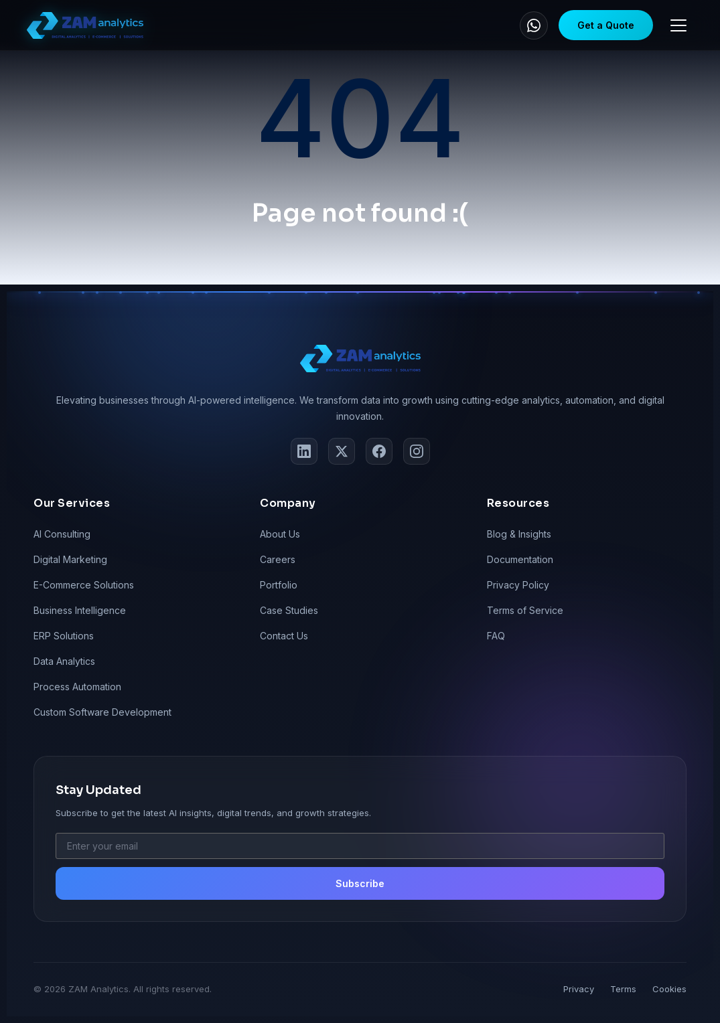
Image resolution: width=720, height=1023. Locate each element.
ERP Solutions (63, 635)
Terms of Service (525, 610)
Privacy (578, 988)
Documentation (520, 559)
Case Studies (289, 610)
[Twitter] (341, 451)
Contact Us (284, 635)
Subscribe (360, 883)
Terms (623, 988)
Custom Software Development (102, 712)
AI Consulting (61, 534)
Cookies (669, 988)
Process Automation (77, 686)
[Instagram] (416, 451)
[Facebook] (379, 451)
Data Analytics (64, 661)
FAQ (496, 635)
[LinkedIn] (304, 451)
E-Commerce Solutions (83, 585)
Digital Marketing (70, 559)
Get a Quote (605, 25)
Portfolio (278, 585)
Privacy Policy (518, 585)
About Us (280, 534)
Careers (277, 559)
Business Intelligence (79, 610)
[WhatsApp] (534, 25)
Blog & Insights (519, 534)
